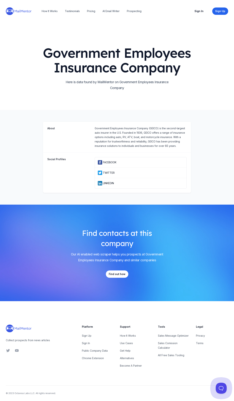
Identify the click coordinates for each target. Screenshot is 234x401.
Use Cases (126, 343)
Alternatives (127, 358)
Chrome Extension (93, 358)
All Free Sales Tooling (171, 355)
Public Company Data (95, 350)
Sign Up (86, 335)
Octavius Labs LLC (24, 393)
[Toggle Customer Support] (221, 388)
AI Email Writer (111, 11)
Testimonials (72, 11)
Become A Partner (131, 365)
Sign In (199, 11)
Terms (199, 343)
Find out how (117, 274)
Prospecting (134, 11)
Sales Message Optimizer (173, 335)
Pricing (91, 11)
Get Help (125, 350)
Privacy (200, 335)
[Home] (18, 11)
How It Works (50, 11)
